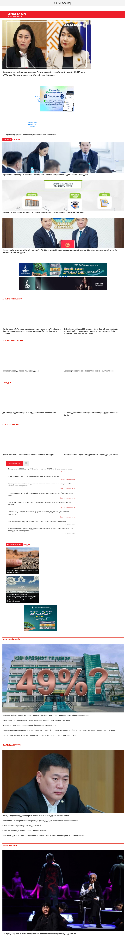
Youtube (21, 8)
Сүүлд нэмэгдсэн (14, 463)
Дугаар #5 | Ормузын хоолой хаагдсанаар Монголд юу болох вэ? (31, 134)
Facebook (4, 8)
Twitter (12, 8)
